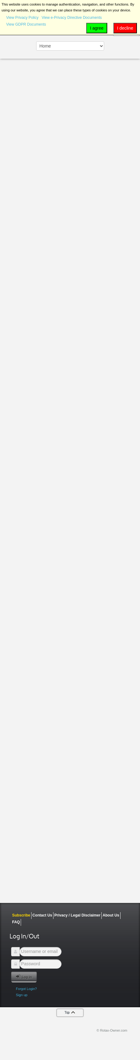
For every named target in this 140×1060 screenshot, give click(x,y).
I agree (97, 28)
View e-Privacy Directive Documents (72, 17)
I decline (125, 28)
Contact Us (42, 915)
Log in (24, 976)
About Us (111, 915)
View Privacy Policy (22, 17)
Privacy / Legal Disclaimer (77, 915)
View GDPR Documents (26, 24)
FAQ (16, 922)
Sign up (21, 995)
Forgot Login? (26, 989)
